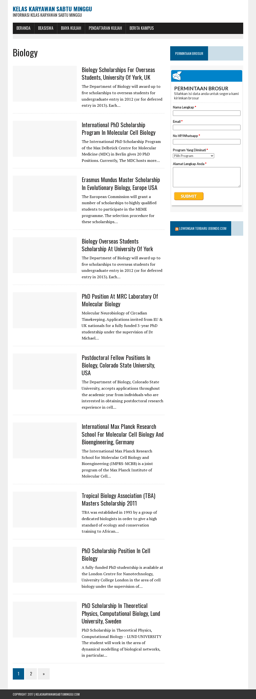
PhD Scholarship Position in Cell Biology (116, 554)
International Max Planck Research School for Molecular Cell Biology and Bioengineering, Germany (123, 434)
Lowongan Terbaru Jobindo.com (202, 228)
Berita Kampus (142, 28)
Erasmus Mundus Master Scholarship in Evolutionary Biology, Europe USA (121, 183)
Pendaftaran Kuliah (105, 28)
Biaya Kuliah (71, 28)
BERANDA (23, 28)
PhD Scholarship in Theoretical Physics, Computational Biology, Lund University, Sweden (121, 613)
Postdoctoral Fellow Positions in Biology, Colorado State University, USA (118, 365)
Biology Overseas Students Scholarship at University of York (117, 244)
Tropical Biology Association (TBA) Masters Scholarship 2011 (118, 499)
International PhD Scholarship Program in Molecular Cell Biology (118, 128)
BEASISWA (45, 28)
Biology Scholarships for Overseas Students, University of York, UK (118, 73)
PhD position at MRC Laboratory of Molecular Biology (120, 300)
